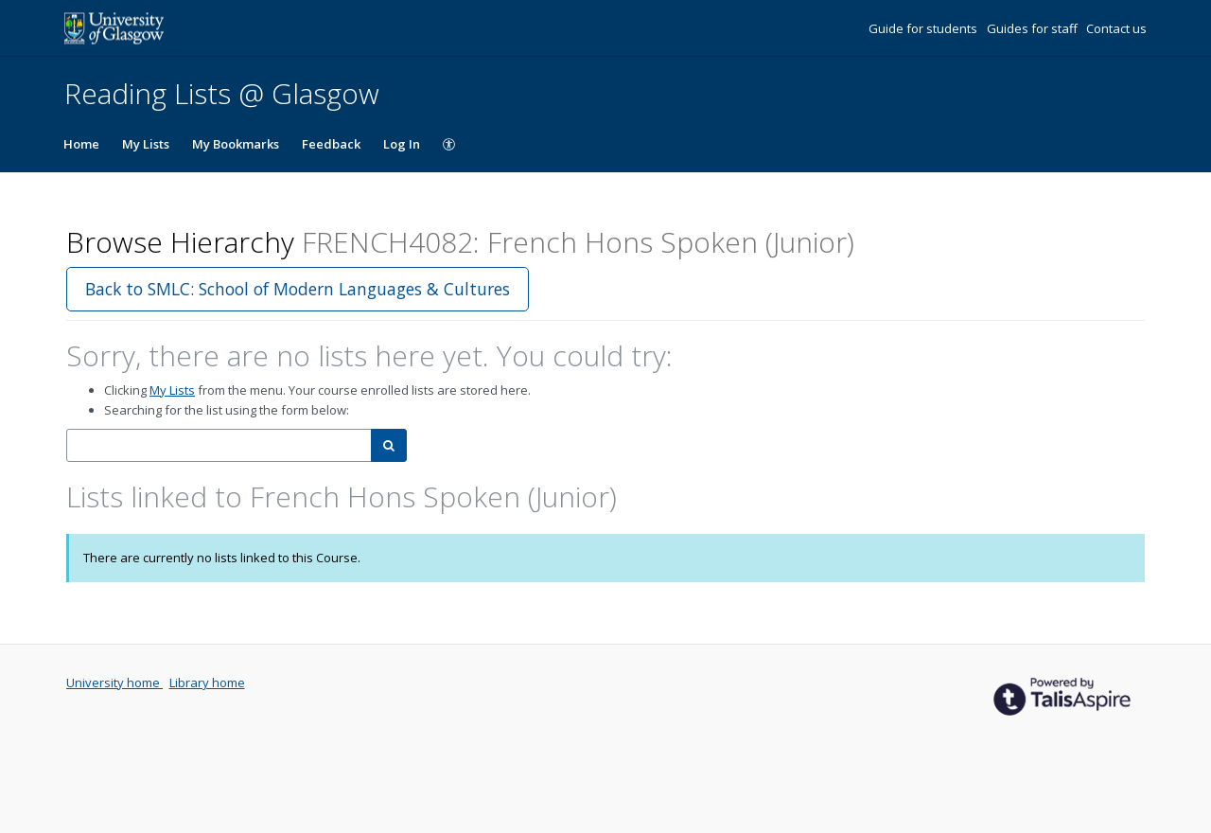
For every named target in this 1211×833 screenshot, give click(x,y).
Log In (401, 143)
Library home (207, 682)
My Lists (145, 143)
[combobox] (219, 445)
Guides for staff (1033, 28)
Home (81, 143)
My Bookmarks (235, 143)
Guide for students (924, 28)
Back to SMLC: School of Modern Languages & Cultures (297, 288)
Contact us (1116, 28)
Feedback (331, 143)
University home (114, 682)
